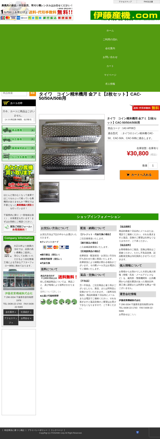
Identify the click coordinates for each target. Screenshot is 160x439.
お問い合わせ (97, 28)
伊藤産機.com (47, 83)
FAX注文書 (148, 2)
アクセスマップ (125, 2)
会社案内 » (11, 312)
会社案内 (69, 28)
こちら (133, 316)
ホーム (14, 28)
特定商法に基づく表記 (14, 430)
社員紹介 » (26, 312)
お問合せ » (26, 318)
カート (125, 28)
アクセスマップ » (10, 320)
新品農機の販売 (68, 83)
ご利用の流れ (41, 28)
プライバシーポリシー (38, 430)
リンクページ (57, 430)
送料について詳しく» (50, 293)
